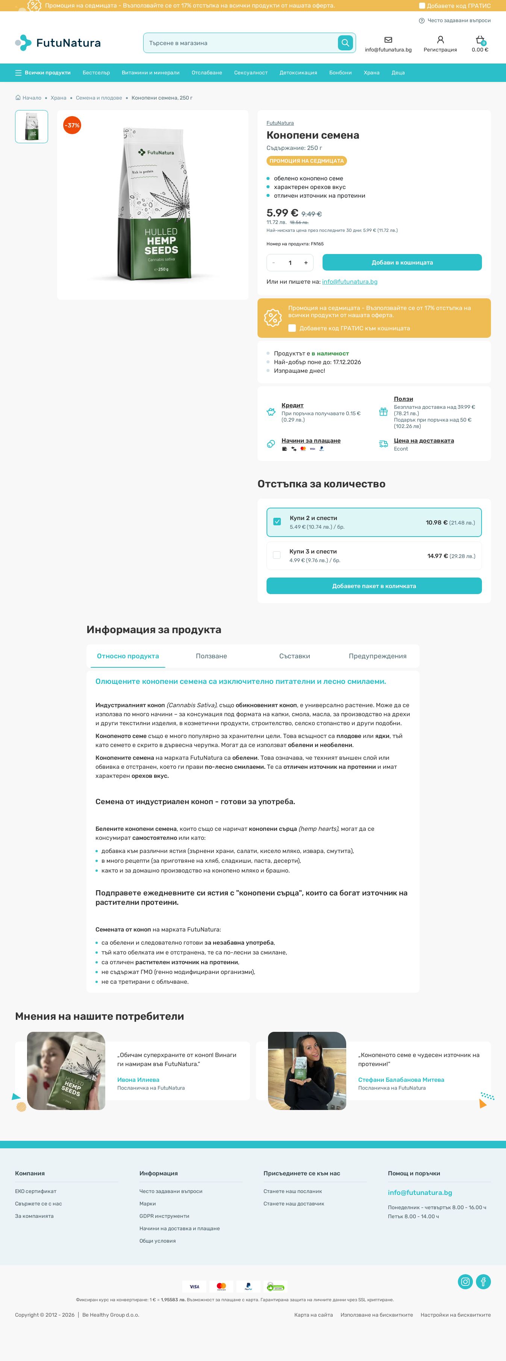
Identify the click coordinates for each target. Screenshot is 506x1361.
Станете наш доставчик (294, 1204)
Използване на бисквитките (377, 1315)
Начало (28, 98)
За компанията (34, 1216)
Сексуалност (251, 73)
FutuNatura (280, 123)
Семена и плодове (99, 98)
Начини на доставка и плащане (179, 1228)
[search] (249, 43)
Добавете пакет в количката (374, 586)
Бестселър (96, 73)
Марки (147, 1204)
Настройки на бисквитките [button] (456, 1315)
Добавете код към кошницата (355, 328)
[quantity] (290, 262)
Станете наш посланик (293, 1191)
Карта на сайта (313, 1315)
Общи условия (157, 1241)
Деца (398, 73)
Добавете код (459, 5)
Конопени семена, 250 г (162, 98)
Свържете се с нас (38, 1204)
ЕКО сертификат (35, 1191)
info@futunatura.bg (350, 281)
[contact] (388, 43)
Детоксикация (298, 73)
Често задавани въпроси (455, 20)
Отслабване (207, 73)
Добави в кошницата (402, 262)
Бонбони (340, 73)
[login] (440, 43)
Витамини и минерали (151, 73)
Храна (372, 73)
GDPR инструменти (164, 1216)
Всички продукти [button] (43, 73)
